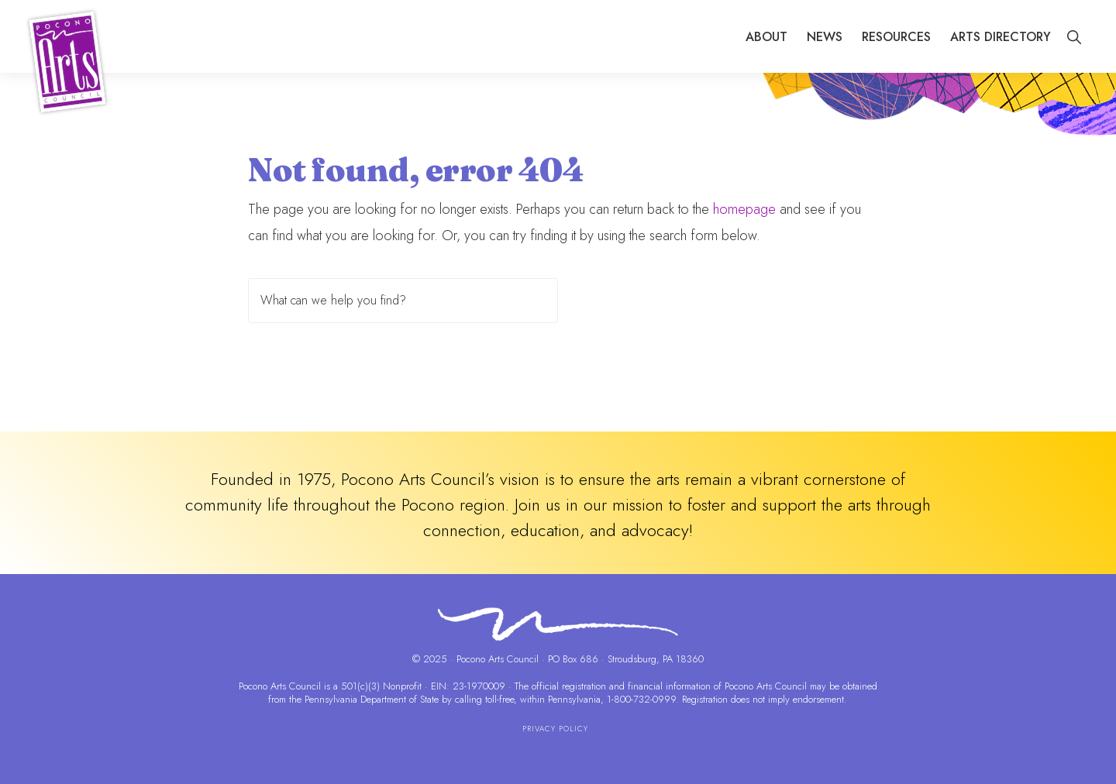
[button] (1074, 37)
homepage (744, 209)
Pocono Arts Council (280, 686)
